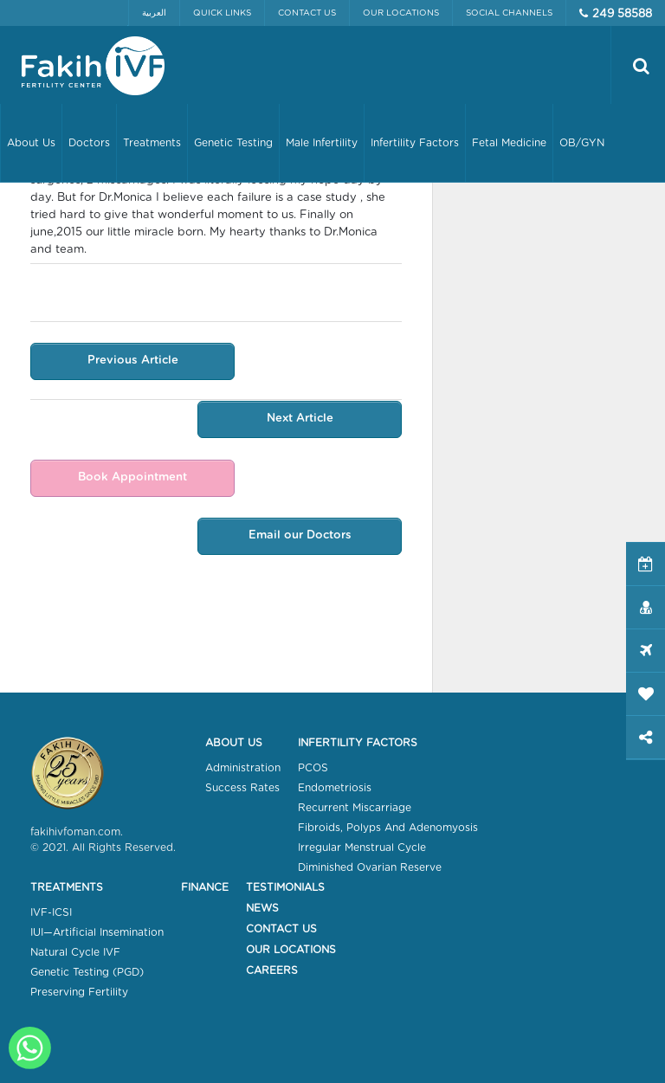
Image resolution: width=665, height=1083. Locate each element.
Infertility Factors (357, 743)
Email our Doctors (303, 538)
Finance (205, 887)
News (262, 908)
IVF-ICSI (51, 912)
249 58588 (622, 14)
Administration (243, 768)
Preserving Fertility (79, 992)
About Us (233, 743)
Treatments (66, 887)
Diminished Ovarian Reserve (370, 867)
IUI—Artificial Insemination (97, 932)
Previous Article (129, 361)
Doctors (89, 143)
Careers (272, 970)
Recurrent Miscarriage (354, 808)
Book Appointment (129, 479)
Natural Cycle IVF (75, 952)
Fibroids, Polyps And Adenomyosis (388, 827)
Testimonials (285, 887)
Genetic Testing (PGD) (87, 972)
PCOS (313, 768)
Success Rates (242, 788)
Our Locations (401, 13)
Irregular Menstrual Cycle (362, 847)
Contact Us (307, 13)
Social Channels (509, 13)
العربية (154, 13)
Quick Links (222, 13)
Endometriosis (334, 788)
